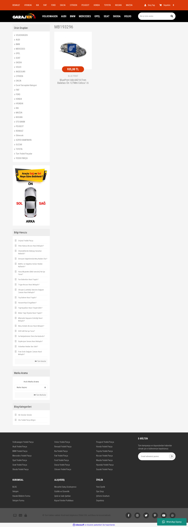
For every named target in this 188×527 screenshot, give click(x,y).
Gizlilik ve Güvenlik (61, 491)
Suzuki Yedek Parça (104, 469)
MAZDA (129, 5)
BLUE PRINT (73, 76)
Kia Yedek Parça (61, 451)
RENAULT (16, 5)
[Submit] (172, 456)
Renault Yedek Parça (62, 446)
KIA (37, 5)
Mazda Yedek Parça (104, 460)
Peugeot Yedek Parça (105, 442)
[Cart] (167, 5)
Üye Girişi (100, 491)
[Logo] (24, 16)
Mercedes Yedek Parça (21, 456)
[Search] (157, 16)
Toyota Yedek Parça (104, 451)
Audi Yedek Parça (19, 446)
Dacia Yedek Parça (62, 465)
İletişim (15, 491)
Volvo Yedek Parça (62, 442)
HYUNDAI (28, 5)
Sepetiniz (100, 500)
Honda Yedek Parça (104, 446)
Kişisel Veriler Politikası (63, 500)
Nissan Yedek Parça (104, 456)
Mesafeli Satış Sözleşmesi (65, 487)
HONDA (97, 5)
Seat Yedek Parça (19, 465)
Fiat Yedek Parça (61, 456)
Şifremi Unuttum (103, 496)
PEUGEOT (85, 5)
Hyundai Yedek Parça (105, 465)
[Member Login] (149, 5)
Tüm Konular (40, 361)
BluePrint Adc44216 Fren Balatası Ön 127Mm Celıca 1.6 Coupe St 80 (73, 82)
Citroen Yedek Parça (62, 469)
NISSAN (118, 5)
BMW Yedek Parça (19, 451)
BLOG (14, 487)
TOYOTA (107, 5)
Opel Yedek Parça (19, 460)
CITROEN (73, 5)
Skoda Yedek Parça (20, 469)
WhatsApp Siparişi (172, 521)
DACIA (63, 5)
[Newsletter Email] (157, 456)
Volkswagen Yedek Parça (22, 442)
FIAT (45, 5)
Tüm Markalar (40, 395)
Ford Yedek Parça (61, 460)
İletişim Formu (18, 500)
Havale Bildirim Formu (21, 496)
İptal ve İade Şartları (62, 496)
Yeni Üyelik (100, 487)
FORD (53, 5)
